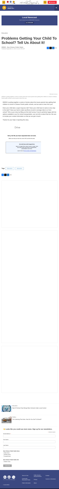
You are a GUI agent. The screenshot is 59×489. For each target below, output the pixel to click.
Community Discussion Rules (26, 479)
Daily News (7, 453)
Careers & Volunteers (51, 479)
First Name (5, 439)
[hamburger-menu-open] (3, 2)
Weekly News (7, 454)
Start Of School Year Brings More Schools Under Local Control (29, 408)
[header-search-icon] (45, 2)
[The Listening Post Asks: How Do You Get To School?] (6, 420)
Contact (47, 475)
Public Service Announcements (38, 476)
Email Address (7, 433)
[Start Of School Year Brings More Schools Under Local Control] (6, 408)
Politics (14, 417)
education (19, 168)
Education (5, 33)
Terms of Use (25, 475)
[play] (4, 8)
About (35, 483)
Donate (52, 2)
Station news (7, 461)
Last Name (5, 445)
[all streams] (56, 8)
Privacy (35, 479)
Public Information (26, 483)
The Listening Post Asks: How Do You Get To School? (26, 419)
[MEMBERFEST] (29, 204)
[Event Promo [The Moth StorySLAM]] (29, 369)
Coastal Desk (7, 456)
